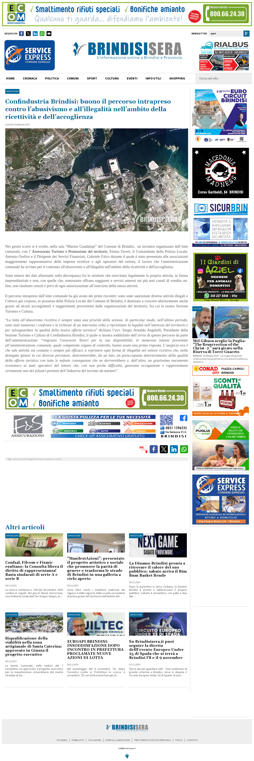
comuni (73, 78)
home (10, 78)
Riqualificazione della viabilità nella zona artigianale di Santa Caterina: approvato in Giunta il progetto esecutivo (33, 646)
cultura (112, 78)
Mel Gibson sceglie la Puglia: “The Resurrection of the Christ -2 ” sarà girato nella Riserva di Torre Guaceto (219, 346)
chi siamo (61, 740)
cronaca (30, 78)
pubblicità (78, 740)
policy (179, 740)
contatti (192, 740)
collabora (94, 740)
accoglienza (49, 459)
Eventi (132, 78)
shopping (177, 78)
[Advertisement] (96, 493)
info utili (153, 78)
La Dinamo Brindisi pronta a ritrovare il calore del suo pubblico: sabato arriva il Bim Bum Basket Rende (158, 569)
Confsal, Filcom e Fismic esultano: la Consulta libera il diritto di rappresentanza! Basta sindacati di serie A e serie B (34, 570)
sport (92, 78)
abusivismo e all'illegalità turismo (28, 459)
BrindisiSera (12, 91)
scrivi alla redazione (117, 740)
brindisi (58, 459)
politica (52, 78)
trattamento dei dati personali (152, 740)
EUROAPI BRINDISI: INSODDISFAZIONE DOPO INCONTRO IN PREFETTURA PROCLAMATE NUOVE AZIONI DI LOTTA (95, 649)
